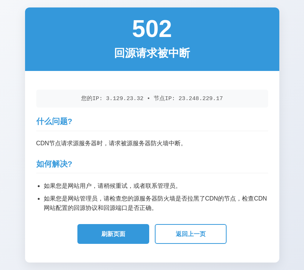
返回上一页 (191, 234)
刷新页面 (113, 234)
